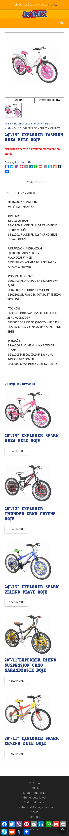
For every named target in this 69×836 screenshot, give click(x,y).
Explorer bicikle (23, 162)
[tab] (34, 181)
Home (8, 123)
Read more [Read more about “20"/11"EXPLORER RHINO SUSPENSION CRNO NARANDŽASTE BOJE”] (16, 680)
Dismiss (52, 4)
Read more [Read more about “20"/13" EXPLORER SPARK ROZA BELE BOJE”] (16, 451)
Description (34, 182)
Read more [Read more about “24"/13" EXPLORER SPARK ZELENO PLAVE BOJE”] (16, 602)
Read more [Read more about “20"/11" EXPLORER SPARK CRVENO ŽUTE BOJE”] (16, 753)
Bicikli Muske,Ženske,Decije (28, 123)
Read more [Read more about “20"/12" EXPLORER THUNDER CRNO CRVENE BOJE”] (16, 529)
